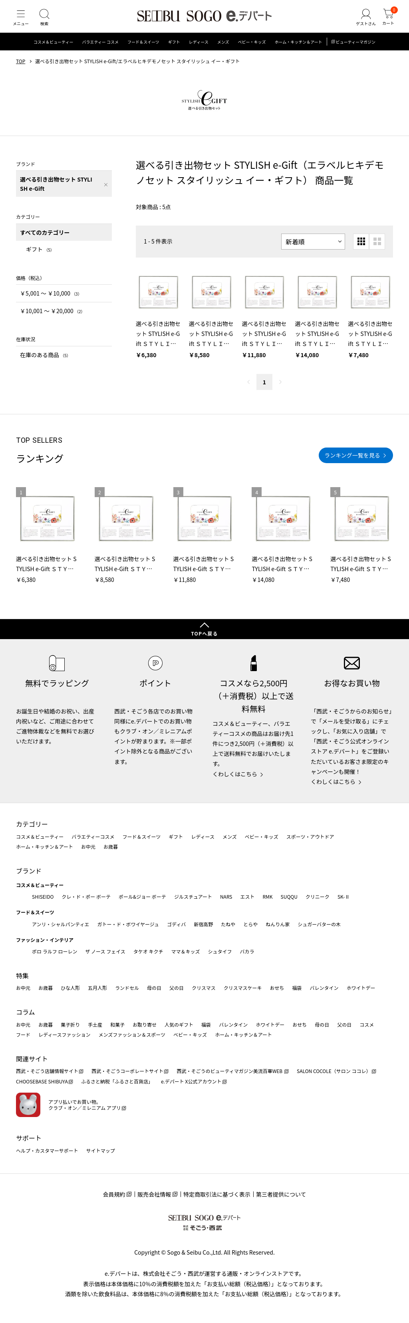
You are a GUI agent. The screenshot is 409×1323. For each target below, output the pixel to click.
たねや (228, 924)
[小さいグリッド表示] (361, 249)
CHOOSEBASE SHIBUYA (42, 1081)
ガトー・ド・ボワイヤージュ (128, 924)
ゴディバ (176, 924)
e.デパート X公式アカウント (191, 1081)
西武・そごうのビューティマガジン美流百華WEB (230, 1070)
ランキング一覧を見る (352, 463)
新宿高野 (203, 924)
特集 (22, 975)
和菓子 (117, 1024)
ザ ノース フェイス (105, 951)
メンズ (223, 50)
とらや (250, 924)
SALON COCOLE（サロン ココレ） (334, 1070)
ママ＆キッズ (185, 951)
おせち (277, 987)
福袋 (297, 987)
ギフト (174, 50)
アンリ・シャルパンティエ (60, 924)
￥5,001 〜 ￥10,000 (51, 301)
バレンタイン (324, 987)
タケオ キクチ (148, 951)
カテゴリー (32, 824)
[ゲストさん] (362, 22)
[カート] (387, 22)
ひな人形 (70, 987)
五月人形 (97, 987)
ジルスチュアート (193, 896)
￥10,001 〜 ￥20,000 (52, 318)
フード (23, 1034)
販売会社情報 (154, 1194)
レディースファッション (64, 1034)
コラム (25, 1012)
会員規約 (114, 1194)
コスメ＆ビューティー (53, 50)
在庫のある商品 (45, 362)
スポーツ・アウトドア (310, 836)
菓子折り (70, 1024)
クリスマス (204, 987)
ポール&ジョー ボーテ (142, 896)
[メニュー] (22, 22)
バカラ (247, 951)
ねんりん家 (278, 924)
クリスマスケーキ (243, 987)
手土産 (95, 1024)
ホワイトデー (360, 987)
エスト (247, 896)
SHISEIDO (43, 896)
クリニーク (318, 896)
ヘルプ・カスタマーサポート (47, 1150)
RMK (267, 896)
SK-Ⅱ (344, 896)
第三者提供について (281, 1194)
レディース (198, 50)
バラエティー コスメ (100, 50)
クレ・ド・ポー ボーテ (86, 896)
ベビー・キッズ (252, 50)
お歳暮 (110, 846)
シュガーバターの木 (319, 924)
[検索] (48, 22)
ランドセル (127, 987)
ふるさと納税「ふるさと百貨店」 (117, 1081)
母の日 (154, 987)
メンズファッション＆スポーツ (132, 1034)
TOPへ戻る (204, 633)
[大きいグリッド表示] (377, 249)
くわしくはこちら (234, 774)
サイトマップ (100, 1150)
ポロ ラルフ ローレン (54, 951)
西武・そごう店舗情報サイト (47, 1070)
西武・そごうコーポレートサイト (127, 1070)
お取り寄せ (145, 1024)
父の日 (176, 987)
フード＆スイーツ (143, 50)
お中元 (88, 846)
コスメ (366, 1024)
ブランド (29, 870)
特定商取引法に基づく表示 (216, 1194)
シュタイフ (220, 951)
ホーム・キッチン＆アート (298, 50)
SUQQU (289, 896)
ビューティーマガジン (355, 50)
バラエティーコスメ (92, 836)
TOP (20, 69)
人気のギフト (179, 1024)
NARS (226, 896)
